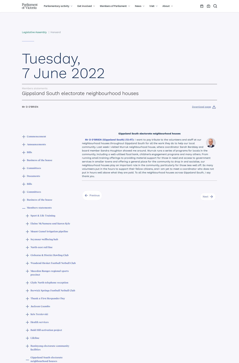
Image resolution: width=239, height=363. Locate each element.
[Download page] (204, 107)
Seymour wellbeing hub (44, 239)
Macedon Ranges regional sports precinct (49, 273)
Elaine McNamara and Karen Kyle (50, 224)
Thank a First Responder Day (47, 299)
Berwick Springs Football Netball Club (52, 291)
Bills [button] (29, 152)
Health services (39, 322)
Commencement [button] (36, 137)
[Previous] (92, 195)
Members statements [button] (39, 208)
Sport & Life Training (42, 216)
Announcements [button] (36, 145)
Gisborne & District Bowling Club (49, 255)
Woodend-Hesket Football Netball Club (53, 263)
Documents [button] (33, 176)
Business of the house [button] (39, 160)
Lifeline (34, 338)
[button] (24, 137)
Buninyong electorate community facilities (49, 348)
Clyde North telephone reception (49, 283)
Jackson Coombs (40, 306)
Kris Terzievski (39, 314)
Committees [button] (34, 168)
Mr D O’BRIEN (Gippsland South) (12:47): (109, 139)
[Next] (208, 196)
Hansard (55, 32)
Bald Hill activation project (46, 330)
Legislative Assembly (34, 32)
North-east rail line (41, 247)
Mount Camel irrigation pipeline (49, 232)
